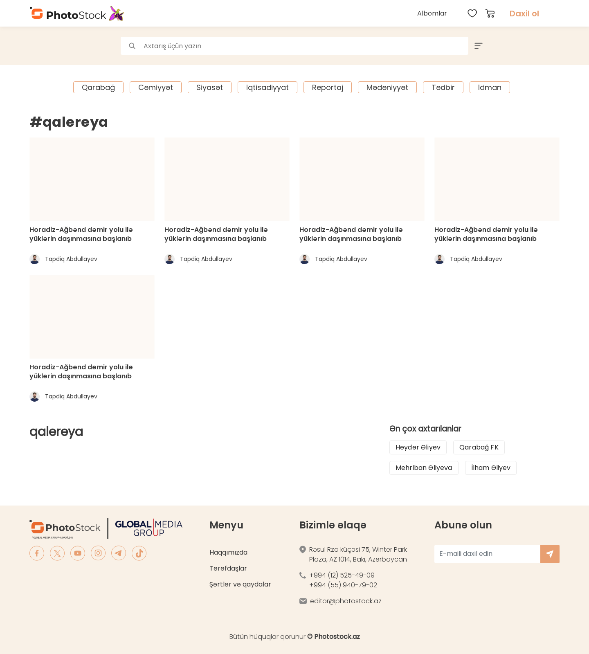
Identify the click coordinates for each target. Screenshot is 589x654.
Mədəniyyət (387, 87)
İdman (489, 87)
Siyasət (209, 87)
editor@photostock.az (346, 601)
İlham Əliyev (491, 467)
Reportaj (327, 87)
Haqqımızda (228, 552)
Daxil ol (524, 13)
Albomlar (432, 13)
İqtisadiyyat (267, 87)
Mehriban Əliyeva (424, 467)
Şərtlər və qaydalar (240, 584)
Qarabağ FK (479, 447)
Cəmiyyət (155, 87)
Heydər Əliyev (418, 447)
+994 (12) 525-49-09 (342, 575)
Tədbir (443, 87)
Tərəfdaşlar (228, 568)
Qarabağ (98, 87)
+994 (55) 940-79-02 (343, 585)
